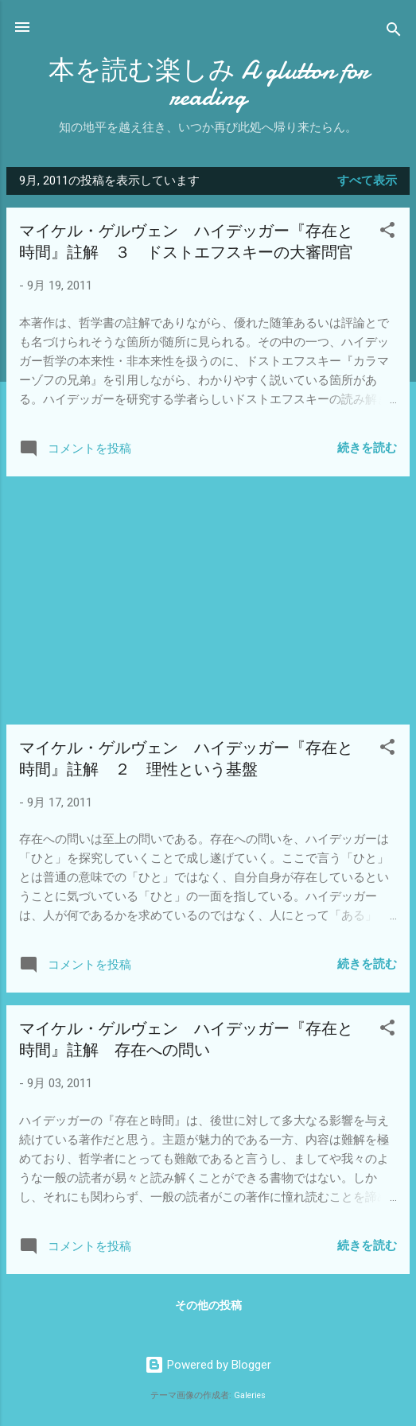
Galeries (250, 1395)
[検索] (393, 32)
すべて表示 (367, 180)
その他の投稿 (208, 1305)
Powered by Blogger (208, 1365)
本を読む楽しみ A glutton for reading (208, 83)
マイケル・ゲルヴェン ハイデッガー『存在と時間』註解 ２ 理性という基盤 (186, 758)
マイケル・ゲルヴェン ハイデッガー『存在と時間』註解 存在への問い (186, 1039)
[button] (387, 232)
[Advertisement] (208, 600)
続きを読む (367, 448)
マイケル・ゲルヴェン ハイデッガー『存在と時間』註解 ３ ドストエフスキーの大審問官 (186, 241)
